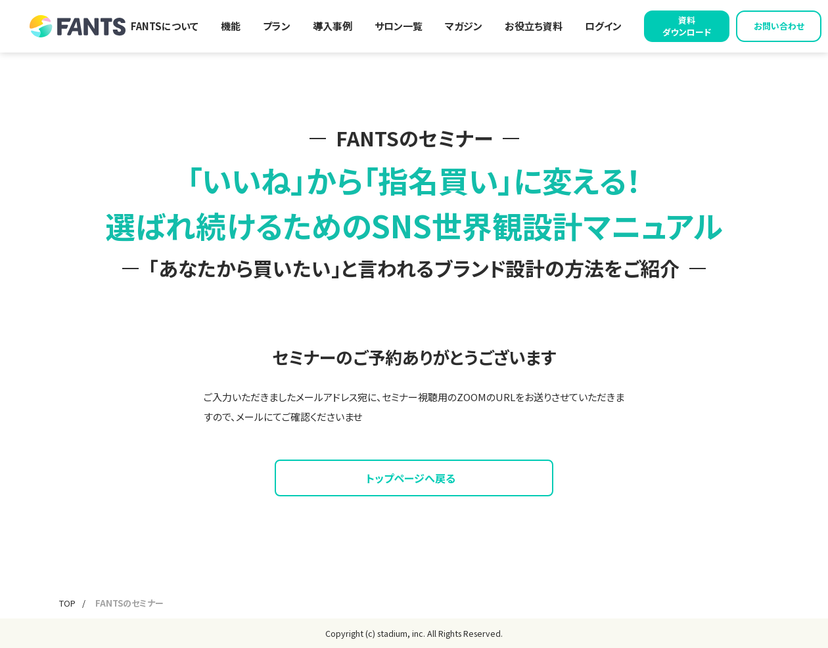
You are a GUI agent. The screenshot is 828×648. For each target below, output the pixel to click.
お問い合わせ (779, 26)
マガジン (463, 26)
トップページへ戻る (442, 478)
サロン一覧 (399, 26)
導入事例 (332, 26)
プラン (276, 26)
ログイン (603, 26)
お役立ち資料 (534, 26)
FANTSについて (164, 26)
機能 (231, 26)
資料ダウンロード (686, 26)
